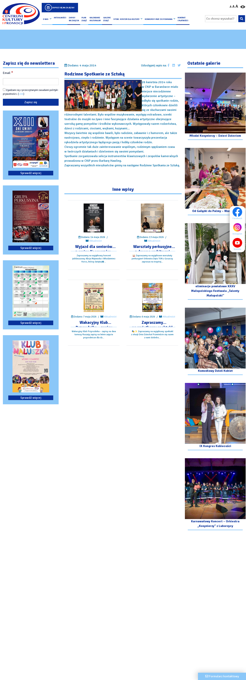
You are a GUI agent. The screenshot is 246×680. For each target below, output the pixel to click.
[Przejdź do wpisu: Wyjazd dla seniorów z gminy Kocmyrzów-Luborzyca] (94, 217)
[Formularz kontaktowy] (222, 676)
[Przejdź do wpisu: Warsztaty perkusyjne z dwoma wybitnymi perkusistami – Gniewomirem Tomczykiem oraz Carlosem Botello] (152, 217)
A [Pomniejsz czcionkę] (231, 7)
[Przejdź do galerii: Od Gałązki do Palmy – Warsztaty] (215, 182)
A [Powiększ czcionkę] (236, 6)
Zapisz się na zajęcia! (63, 7)
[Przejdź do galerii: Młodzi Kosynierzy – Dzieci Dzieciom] (215, 106)
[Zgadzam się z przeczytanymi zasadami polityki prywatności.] (4, 89)
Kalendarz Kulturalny (95, 19)
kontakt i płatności (183, 19)
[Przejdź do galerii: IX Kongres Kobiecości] (215, 417)
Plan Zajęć (84, 19)
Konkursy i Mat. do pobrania (158, 19)
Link (21, 93)
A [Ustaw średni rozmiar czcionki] (233, 6)
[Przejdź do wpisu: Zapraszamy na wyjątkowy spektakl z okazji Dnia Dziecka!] (152, 297)
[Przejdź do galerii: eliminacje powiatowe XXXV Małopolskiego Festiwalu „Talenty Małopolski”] (215, 262)
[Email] (31, 81)
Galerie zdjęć (107, 19)
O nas (45, 19)
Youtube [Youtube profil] (238, 244)
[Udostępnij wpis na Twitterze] (179, 65)
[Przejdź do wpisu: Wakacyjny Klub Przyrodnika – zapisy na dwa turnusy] (94, 297)
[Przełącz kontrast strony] (242, 6)
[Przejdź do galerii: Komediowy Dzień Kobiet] (215, 341)
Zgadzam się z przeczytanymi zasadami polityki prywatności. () (30, 91)
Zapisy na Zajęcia (74, 19)
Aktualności (60, 18)
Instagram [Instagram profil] (238, 228)
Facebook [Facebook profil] (238, 213)
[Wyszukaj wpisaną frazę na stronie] (241, 18)
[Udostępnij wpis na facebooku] (168, 65)
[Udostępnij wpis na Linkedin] (173, 65)
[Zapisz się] (31, 102)
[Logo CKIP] (21, 14)
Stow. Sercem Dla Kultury (126, 19)
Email (8, 72)
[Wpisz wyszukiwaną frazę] (220, 18)
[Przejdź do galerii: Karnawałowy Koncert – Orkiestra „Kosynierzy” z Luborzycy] (215, 495)
